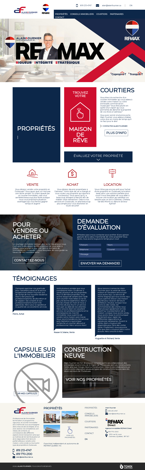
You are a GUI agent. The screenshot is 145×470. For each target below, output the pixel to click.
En (131, 5)
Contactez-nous (29, 260)
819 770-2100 (24, 454)
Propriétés (61, 14)
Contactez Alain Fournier (115, 126)
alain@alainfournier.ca (111, 5)
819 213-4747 (86, 5)
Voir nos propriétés (88, 379)
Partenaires (116, 14)
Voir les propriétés (70, 436)
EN (86, 439)
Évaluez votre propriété (98, 157)
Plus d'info (116, 133)
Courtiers (101, 14)
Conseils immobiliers (82, 14)
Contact (59, 17)
